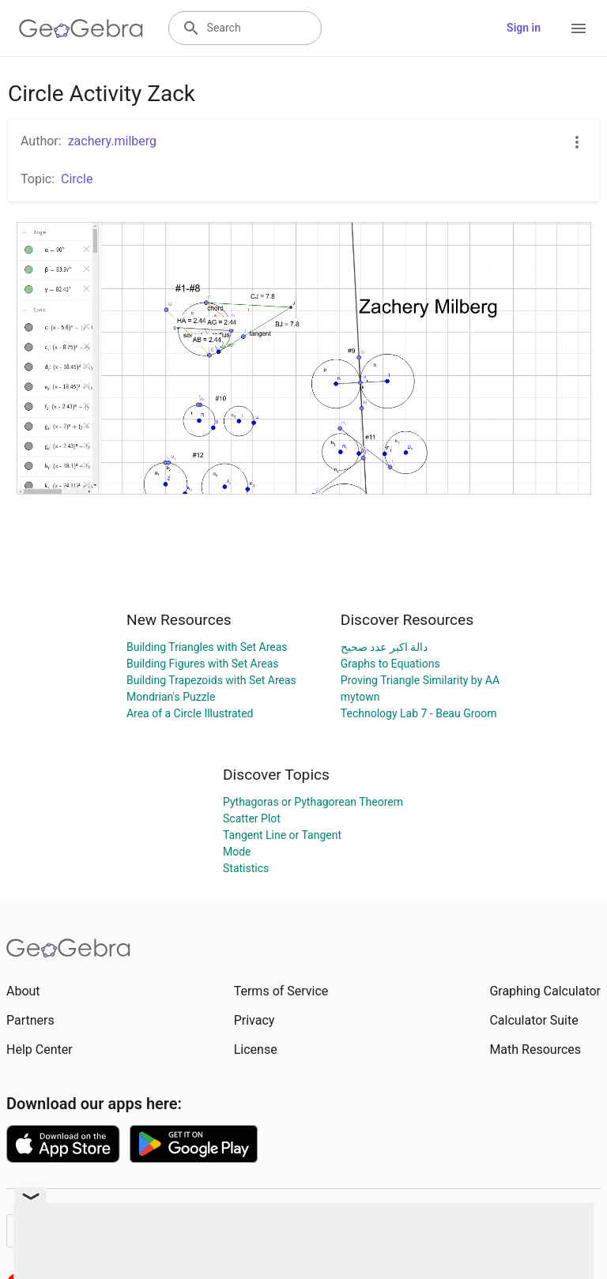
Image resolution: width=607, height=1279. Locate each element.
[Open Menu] (578, 28)
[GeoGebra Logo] (81, 28)
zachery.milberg (112, 141)
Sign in (524, 27)
